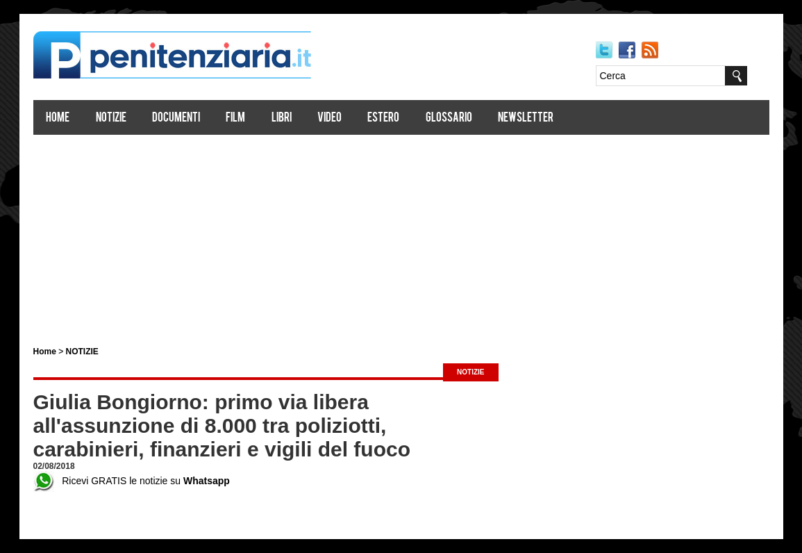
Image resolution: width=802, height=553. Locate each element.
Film (235, 118)
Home (57, 118)
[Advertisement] (401, 235)
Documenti (176, 118)
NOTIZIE (82, 351)
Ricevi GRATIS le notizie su (131, 480)
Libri (281, 118)
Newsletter (525, 118)
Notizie (111, 118)
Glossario (449, 118)
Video (329, 118)
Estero (383, 118)
